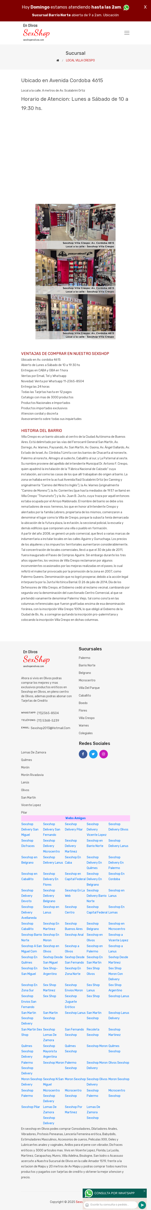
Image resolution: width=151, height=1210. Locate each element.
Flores (83, 710)
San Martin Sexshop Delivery (28, 1018)
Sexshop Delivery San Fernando (51, 829)
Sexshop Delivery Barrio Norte (97, 896)
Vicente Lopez (31, 805)
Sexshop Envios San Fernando (28, 1001)
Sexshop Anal (74, 935)
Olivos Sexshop (118, 1063)
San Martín (28, 797)
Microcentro (87, 680)
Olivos (25, 790)
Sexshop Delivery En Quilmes (94, 863)
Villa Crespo (87, 718)
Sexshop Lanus (118, 996)
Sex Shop (49, 996)
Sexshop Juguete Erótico (71, 1001)
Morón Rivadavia (32, 775)
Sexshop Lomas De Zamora (50, 1035)
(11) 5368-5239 (48, 720)
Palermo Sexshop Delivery (27, 1068)
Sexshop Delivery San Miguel (29, 829)
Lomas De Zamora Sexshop (93, 1112)
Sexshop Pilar (30, 1107)
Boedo (83, 703)
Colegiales (86, 733)
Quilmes (26, 760)
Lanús (25, 782)
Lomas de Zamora (33, 752)
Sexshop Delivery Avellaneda (29, 912)
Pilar (24, 812)
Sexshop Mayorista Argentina (50, 1051)
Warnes (84, 725)
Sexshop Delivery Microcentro (51, 846)
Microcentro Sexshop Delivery (51, 1096)
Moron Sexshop (75, 1079)
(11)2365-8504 (48, 713)
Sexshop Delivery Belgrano (49, 896)
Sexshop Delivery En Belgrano (94, 879)
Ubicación (111, 15)
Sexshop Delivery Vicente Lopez (97, 829)
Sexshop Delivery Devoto (27, 896)
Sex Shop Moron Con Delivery (115, 974)
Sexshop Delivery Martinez (71, 846)
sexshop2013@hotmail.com (50, 728)
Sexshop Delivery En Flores (50, 879)
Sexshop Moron (97, 1046)
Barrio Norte (87, 665)
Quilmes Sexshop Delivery (27, 1051)
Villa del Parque (89, 688)
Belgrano (85, 673)
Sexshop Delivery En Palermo (116, 863)
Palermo (84, 658)
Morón (25, 767)
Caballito (85, 695)
